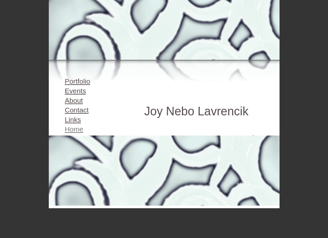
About (74, 100)
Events (75, 91)
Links (73, 119)
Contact (77, 110)
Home (74, 129)
